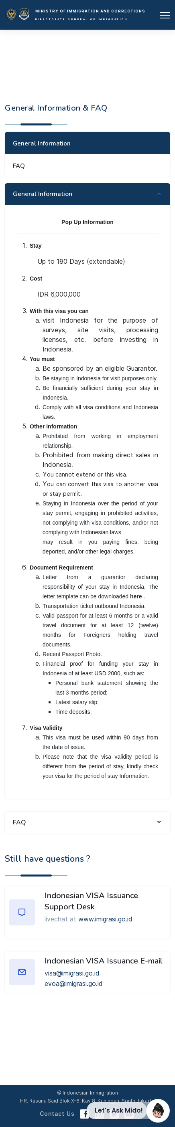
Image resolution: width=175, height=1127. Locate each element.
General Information (42, 143)
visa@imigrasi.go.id (72, 973)
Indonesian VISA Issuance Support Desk (91, 901)
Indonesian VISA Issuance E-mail (104, 960)
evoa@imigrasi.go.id (74, 984)
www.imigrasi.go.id (105, 919)
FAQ (19, 166)
